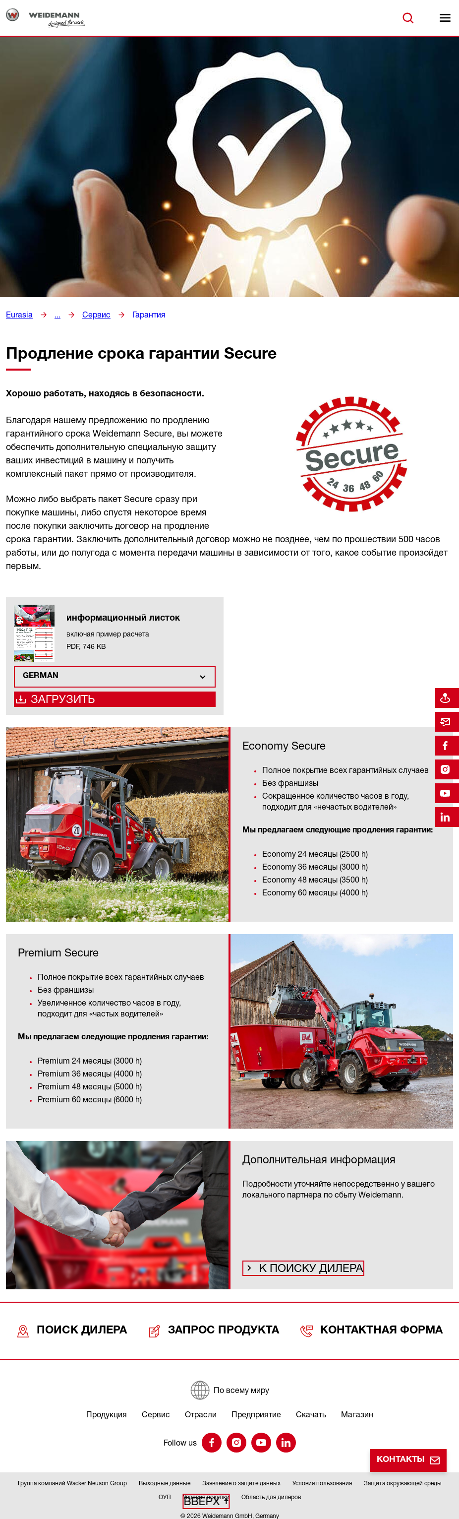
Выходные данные (164, 1477)
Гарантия (140, 314)
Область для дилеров (271, 1491)
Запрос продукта (218, 1331)
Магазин (357, 1408)
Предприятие (256, 1408)
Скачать (311, 1408)
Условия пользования (322, 1477)
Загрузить (58, 702)
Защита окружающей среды (403, 1477)
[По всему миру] (229, 1384)
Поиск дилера (75, 1331)
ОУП (165, 1491)
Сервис (91, 314)
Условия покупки (206, 1491)
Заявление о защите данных (241, 1477)
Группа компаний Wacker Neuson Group (72, 1477)
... (54, 314)
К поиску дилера (300, 1272)
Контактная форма (373, 1331)
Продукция (106, 1408)
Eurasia (18, 314)
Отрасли (201, 1408)
